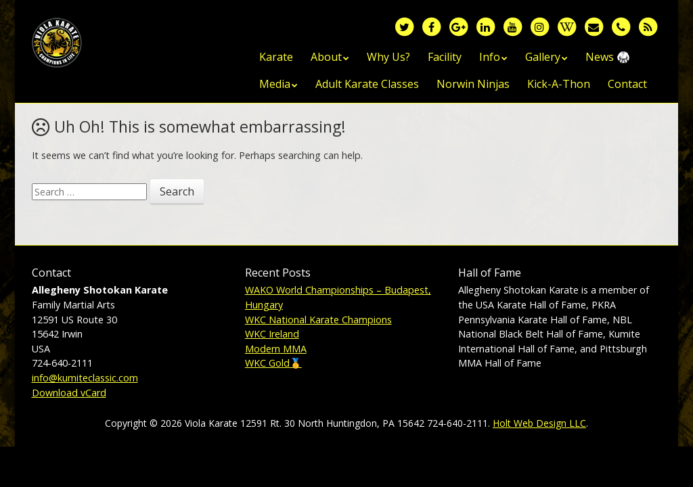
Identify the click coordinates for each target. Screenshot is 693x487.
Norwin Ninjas (473, 83)
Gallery (542, 56)
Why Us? (388, 56)
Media (274, 83)
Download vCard (69, 392)
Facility (445, 56)
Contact (627, 83)
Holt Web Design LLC (539, 423)
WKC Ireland (272, 333)
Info (489, 56)
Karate (276, 56)
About (326, 56)
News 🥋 (607, 56)
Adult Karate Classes (367, 83)
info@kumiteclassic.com (85, 377)
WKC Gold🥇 (273, 362)
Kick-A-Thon (558, 83)
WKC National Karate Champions (318, 319)
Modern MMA (276, 348)
